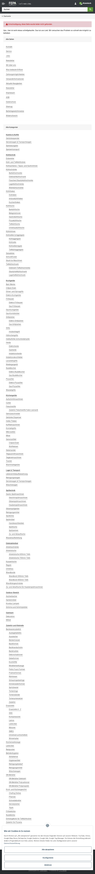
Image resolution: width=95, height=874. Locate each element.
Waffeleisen (13, 446)
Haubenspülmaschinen (18, 505)
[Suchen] (45, 9)
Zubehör (12, 702)
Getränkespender (12, 138)
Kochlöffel (13, 662)
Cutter (8, 403)
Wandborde (10, 572)
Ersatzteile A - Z (15, 709)
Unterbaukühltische (16, 228)
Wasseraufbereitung (14, 538)
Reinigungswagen (13, 478)
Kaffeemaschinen (13, 425)
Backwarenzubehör (13, 629)
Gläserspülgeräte (12, 509)
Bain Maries (10, 284)
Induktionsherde (15, 354)
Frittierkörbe (10, 811)
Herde (8, 343)
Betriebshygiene (12, 753)
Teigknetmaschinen (13, 457)
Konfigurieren (48, 858)
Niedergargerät (12, 364)
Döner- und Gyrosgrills (14, 292)
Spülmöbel (10, 520)
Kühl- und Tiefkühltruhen (15, 162)
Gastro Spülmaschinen (15, 494)
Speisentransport (12, 149)
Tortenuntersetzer (16, 698)
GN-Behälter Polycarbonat (19, 782)
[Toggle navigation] (3, 3)
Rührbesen (13, 677)
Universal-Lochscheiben (18, 735)
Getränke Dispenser (13, 417)
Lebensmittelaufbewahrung (17, 474)
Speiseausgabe (12, 146)
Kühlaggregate (15, 239)
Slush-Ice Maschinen (14, 260)
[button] (75, 3)
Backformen (13, 644)
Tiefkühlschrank (12, 264)
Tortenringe (13, 691)
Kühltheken (10, 191)
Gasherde (12, 350)
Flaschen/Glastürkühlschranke (21, 180)
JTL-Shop (62, 871)
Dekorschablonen (16, 655)
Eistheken (13, 195)
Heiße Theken (11, 421)
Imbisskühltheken (16, 199)
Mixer (8, 436)
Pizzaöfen (10, 379)
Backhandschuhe (16, 647)
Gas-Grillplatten (15, 324)
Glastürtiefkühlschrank (18, 272)
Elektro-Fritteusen (16, 303)
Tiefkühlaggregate (16, 250)
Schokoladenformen (17, 684)
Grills (8, 328)
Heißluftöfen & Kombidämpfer (18, 339)
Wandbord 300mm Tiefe (18, 576)
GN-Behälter (10, 775)
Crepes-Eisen (14, 443)
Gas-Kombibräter (12, 313)
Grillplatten (10, 317)
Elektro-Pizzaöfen (16, 383)
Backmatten (13, 651)
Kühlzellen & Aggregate (15, 235)
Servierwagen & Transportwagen (18, 142)
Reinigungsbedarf (16, 764)
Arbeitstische (11, 551)
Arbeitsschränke (12, 547)
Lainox (11, 720)
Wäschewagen (12, 485)
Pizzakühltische (15, 220)
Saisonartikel (11, 439)
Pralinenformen (15, 673)
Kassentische (11, 562)
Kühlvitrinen (10, 231)
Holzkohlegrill (14, 332)
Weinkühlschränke (16, 188)
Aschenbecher (11, 596)
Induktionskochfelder (14, 357)
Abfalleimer (13, 757)
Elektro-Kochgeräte (13, 295)
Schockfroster (11, 257)
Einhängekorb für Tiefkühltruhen (18, 819)
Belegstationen (15, 213)
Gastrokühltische (15, 217)
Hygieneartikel (14, 760)
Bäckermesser (14, 640)
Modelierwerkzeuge (16, 666)
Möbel (8, 620)
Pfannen (12, 797)
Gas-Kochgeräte (12, 310)
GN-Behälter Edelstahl (17, 779)
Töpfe (11, 808)
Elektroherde (14, 346)
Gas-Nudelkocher (15, 375)
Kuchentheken (14, 202)
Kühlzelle (12, 242)
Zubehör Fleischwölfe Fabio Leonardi (23, 410)
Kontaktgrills (11, 428)
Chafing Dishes (15, 793)
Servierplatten (14, 804)
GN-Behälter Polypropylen (19, 786)
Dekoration (10, 616)
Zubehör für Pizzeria (14, 822)
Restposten (10, 749)
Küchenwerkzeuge (13, 742)
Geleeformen (14, 658)
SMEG (11, 731)
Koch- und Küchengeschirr (16, 789)
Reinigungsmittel (12, 512)
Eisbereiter (10, 158)
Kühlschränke (11, 169)
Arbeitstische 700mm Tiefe (19, 558)
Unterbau (9, 569)
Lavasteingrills (11, 361)
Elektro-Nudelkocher (17, 372)
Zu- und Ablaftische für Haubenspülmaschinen (24, 587)
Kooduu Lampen (12, 603)
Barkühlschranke (15, 173)
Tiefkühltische (14, 224)
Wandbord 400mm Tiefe (18, 580)
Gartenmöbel (11, 600)
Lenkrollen (13, 724)
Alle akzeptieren (48, 850)
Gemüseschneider (13, 414)
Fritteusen (10, 299)
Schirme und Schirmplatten (16, 607)
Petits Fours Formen (17, 669)
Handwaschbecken (16, 523)
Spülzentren (13, 530)
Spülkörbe (10, 516)
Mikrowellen (10, 432)
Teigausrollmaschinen (14, 454)
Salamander (11, 450)
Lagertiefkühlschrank (17, 275)
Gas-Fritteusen (14, 306)
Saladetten (10, 253)
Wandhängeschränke (14, 583)
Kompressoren (14, 717)
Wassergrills (11, 390)
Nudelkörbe (10, 815)
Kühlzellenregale (15, 246)
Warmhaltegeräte (13, 465)
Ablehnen (48, 865)
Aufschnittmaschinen (14, 399)
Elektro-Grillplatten (16, 321)
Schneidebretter (15, 800)
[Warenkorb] (85, 3)
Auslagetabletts (15, 633)
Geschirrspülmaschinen (18, 498)
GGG (10, 713)
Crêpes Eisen (11, 288)
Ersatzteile (10, 706)
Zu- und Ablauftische (17, 534)
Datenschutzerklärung (12, 843)
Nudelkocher (11, 368)
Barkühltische (14, 209)
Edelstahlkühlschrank (17, 177)
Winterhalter (14, 738)
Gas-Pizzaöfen (14, 386)
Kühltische (10, 206)
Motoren (12, 728)
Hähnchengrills (12, 335)
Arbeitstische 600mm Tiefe (19, 554)
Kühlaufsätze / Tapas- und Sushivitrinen (22, 166)
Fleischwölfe (11, 406)
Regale (8, 565)
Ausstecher (13, 637)
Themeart (43, 871)
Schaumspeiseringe (16, 680)
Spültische (13, 527)
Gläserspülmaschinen (17, 501)
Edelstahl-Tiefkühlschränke (19, 268)
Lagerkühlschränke (16, 184)
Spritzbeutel (13, 687)
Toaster (9, 461)
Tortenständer (14, 695)
